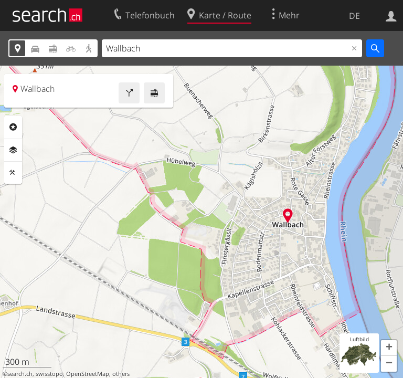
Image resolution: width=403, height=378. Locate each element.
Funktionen (13, 173)
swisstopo (49, 373)
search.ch (20, 373)
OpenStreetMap (87, 373)
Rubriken (13, 127)
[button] (389, 348)
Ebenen (13, 150)
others (121, 373)
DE (354, 16)
